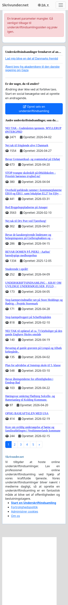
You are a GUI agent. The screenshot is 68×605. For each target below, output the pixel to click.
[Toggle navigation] (61, 5)
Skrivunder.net (15, 5)
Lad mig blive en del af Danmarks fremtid (31, 58)
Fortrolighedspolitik (24, 507)
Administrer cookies (24, 511)
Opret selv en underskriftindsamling (34, 109)
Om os (15, 516)
